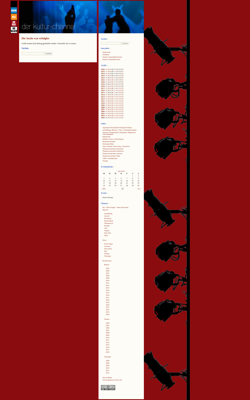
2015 (103, 92)
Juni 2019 (121, 171)
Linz (105, 228)
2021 (103, 80)
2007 (103, 109)
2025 (103, 71)
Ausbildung (108, 213)
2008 (103, 107)
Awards (107, 216)
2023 (103, 76)
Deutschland (108, 221)
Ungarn (106, 230)
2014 (103, 95)
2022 (103, 78)
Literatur (107, 246)
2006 (103, 111)
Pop (105, 251)
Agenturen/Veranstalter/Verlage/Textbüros (117, 127)
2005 (103, 113)
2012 (103, 99)
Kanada (107, 226)
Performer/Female (109, 141)
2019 (103, 84)
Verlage (105, 161)
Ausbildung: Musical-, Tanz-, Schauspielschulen (119, 130)
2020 (103, 82)
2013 (103, 97)
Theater (107, 254)
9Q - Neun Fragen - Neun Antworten (115, 207)
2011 (102, 101)
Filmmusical (108, 223)
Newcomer (108, 249)
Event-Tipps (108, 244)
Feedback (106, 54)
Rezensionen (107, 261)
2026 (103, 69)
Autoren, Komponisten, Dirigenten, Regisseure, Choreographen (119, 133)
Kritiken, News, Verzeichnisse (113, 139)
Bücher (106, 265)
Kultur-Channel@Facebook (112, 57)
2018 (103, 86)
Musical (105, 210)
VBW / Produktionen (110, 158)
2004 (103, 115)
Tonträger (107, 256)
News (105, 240)
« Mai (103, 189)
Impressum (106, 52)
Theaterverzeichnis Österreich (113, 151)
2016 (103, 90)
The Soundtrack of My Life (112, 380)
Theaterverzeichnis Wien (111, 156)
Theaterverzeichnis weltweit (112, 153)
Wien (106, 235)
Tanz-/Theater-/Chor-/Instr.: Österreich (116, 146)
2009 (103, 105)
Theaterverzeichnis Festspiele (113, 149)
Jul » (139, 189)
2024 (103, 73)
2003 (103, 118)
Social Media (107, 377)
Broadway (107, 218)
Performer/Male (108, 144)
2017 (103, 88)
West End (107, 233)
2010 (103, 103)
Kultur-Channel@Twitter (111, 59)
